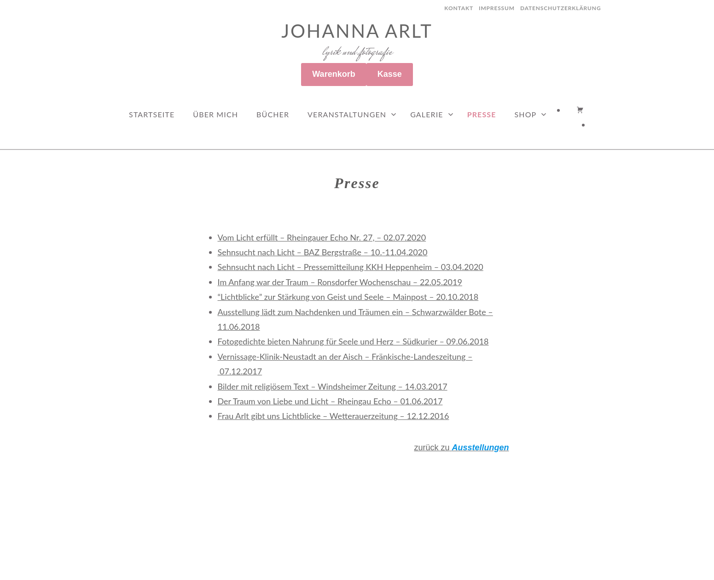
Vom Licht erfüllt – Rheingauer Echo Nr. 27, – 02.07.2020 (322, 237)
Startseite (151, 114)
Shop (526, 114)
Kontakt (458, 8)
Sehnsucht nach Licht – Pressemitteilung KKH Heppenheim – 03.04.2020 (350, 267)
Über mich (215, 114)
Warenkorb (333, 74)
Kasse (389, 74)
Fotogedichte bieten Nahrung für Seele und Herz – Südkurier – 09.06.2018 (353, 341)
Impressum (497, 8)
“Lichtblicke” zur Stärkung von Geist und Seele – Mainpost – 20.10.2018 (348, 297)
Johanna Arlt (356, 31)
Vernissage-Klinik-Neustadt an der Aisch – (295, 356)
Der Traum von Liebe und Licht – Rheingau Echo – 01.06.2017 (330, 401)
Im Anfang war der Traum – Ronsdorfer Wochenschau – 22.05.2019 (340, 282)
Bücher (272, 114)
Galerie (426, 114)
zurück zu (461, 447)
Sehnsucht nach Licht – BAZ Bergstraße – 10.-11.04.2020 (323, 252)
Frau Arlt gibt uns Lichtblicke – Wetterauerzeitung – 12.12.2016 (333, 416)
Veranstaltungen (347, 114)
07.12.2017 (241, 371)
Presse (481, 114)
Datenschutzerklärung (560, 8)
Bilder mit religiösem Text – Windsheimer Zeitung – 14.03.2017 (332, 386)
